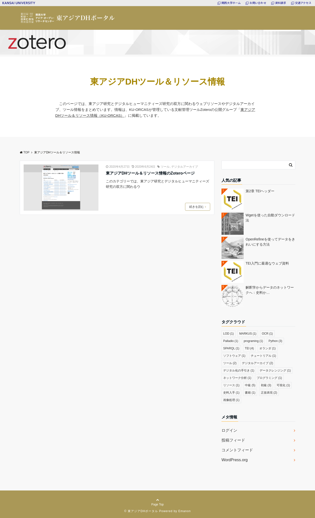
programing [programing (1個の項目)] (253, 341)
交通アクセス (303, 3)
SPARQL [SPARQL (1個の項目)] (231, 348)
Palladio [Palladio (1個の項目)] (230, 341)
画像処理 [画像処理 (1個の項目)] (231, 400)
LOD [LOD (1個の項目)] (228, 333)
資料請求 (280, 3)
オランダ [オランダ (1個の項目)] (267, 348)
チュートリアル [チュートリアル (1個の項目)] (263, 355)
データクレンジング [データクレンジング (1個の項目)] (275, 370)
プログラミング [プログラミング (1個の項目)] (269, 378)
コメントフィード (237, 450)
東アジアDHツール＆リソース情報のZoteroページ (150, 173)
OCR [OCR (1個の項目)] (267, 333)
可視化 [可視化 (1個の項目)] (283, 385)
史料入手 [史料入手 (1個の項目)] (231, 392)
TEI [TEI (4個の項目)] (249, 348)
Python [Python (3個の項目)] (275, 341)
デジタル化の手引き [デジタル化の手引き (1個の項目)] (238, 370)
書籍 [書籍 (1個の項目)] (250, 392)
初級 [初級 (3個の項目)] (266, 385)
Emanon (184, 511)
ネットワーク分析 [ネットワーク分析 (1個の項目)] (237, 378)
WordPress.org (234, 460)
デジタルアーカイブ (184, 166)
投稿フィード (233, 440)
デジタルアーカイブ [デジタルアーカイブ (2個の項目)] (257, 363)
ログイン (229, 430)
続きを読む (197, 206)
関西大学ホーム (231, 3)
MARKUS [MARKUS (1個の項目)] (247, 333)
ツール (165, 166)
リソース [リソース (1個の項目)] (231, 385)
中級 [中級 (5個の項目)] (250, 385)
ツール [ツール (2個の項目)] (229, 363)
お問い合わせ (258, 3)
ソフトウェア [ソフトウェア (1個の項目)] (234, 355)
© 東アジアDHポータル (141, 511)
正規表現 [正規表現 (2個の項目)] (269, 392)
